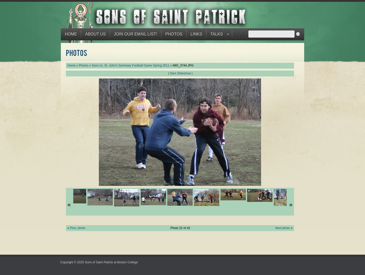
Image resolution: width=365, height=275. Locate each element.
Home (71, 34)
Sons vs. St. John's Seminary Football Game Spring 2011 (130, 65)
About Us (95, 34)
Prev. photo (77, 228)
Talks (217, 35)
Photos (174, 34)
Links (196, 34)
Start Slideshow (180, 73)
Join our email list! (135, 34)
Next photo (282, 228)
